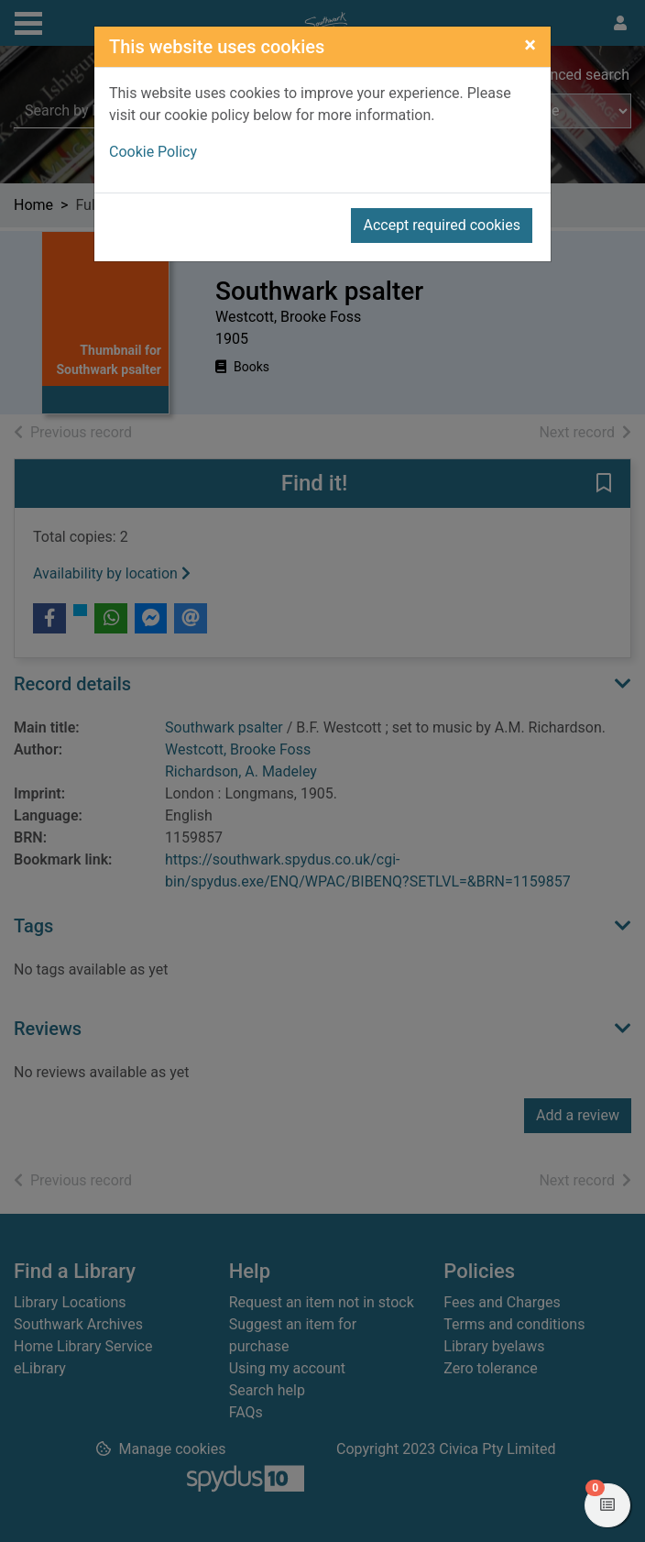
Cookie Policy (153, 151)
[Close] (530, 45)
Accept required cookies (441, 225)
